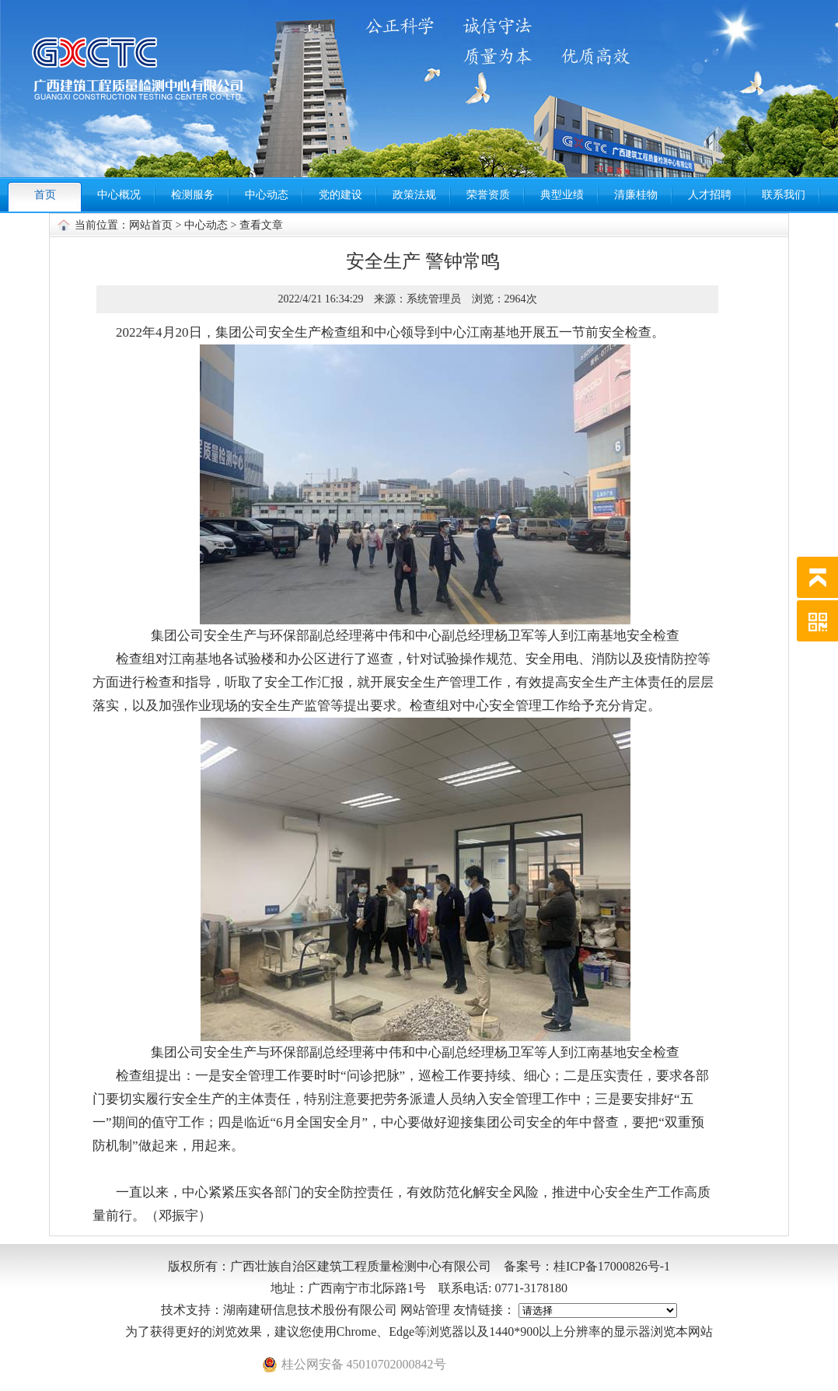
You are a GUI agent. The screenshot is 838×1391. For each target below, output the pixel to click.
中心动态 (266, 195)
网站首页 (151, 225)
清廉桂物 (636, 195)
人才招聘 (710, 195)
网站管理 (425, 1309)
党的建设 (340, 195)
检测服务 (193, 195)
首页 (45, 195)
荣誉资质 (488, 195)
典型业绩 (562, 195)
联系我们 (783, 195)
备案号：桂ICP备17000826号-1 (587, 1266)
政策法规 (414, 195)
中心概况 (119, 195)
